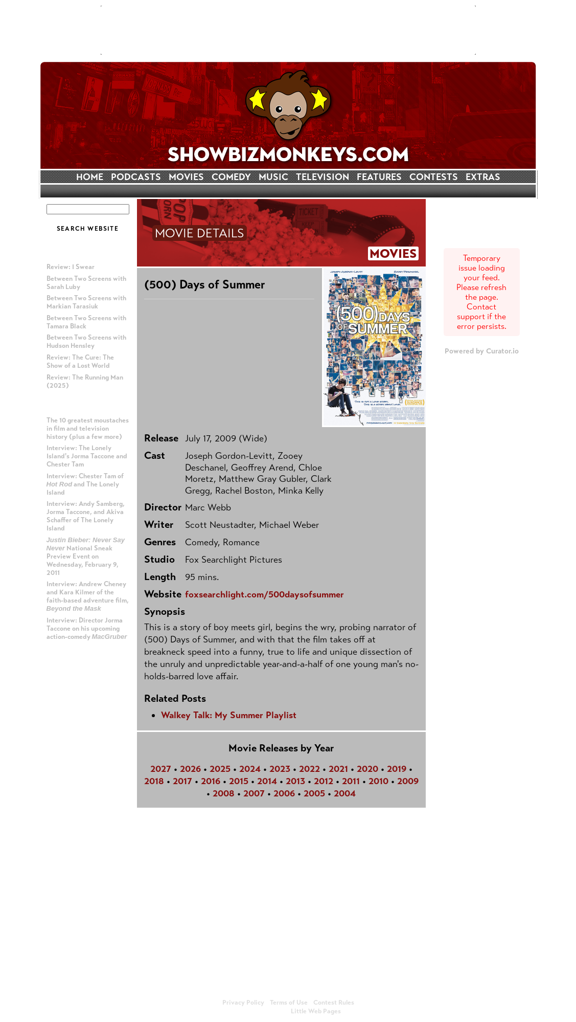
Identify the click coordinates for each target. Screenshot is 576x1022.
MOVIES (186, 177)
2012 (323, 781)
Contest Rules (333, 1002)
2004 (345, 793)
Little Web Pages (316, 1011)
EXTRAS (483, 177)
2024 (250, 768)
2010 (378, 781)
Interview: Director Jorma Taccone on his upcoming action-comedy (87, 628)
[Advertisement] (288, 30)
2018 (154, 781)
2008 (224, 793)
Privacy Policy (243, 1002)
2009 (408, 781)
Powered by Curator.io (482, 351)
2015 (238, 781)
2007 (254, 793)
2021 (338, 768)
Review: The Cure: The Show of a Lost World (80, 361)
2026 (190, 768)
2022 (309, 768)
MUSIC (273, 177)
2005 (314, 793)
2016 (210, 781)
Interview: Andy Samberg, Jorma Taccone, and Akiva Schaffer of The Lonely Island (86, 516)
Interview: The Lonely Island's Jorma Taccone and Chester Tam (87, 456)
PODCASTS (136, 177)
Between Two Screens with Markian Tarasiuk (86, 302)
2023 (279, 768)
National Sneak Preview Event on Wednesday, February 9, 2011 (86, 556)
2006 (284, 793)
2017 (182, 781)
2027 (160, 768)
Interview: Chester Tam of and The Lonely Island (85, 484)
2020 (367, 768)
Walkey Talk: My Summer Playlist (228, 715)
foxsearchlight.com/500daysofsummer (264, 594)
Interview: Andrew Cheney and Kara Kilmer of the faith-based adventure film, (88, 596)
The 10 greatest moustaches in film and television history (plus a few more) (88, 428)
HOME (89, 177)
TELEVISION (322, 177)
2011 (351, 781)
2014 (267, 781)
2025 (220, 768)
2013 (295, 781)
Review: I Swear (71, 267)
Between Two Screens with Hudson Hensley (86, 342)
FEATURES (379, 177)
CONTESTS (433, 177)
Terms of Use (289, 1002)
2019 (396, 768)
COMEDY (231, 177)
